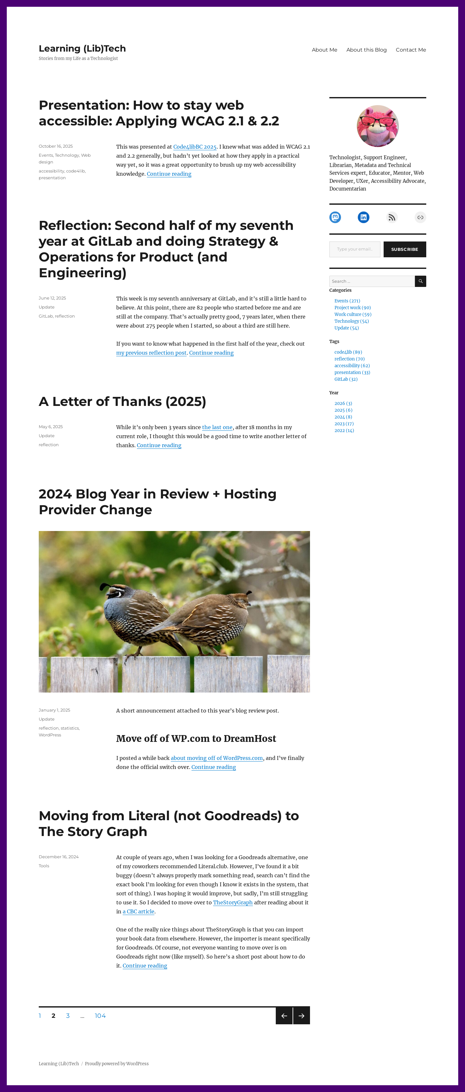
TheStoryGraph (233, 902)
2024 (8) (343, 417)
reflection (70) (350, 359)
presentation (52, 177)
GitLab (46, 316)
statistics (70, 728)
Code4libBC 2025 (195, 146)
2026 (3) (343, 403)
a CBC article (138, 911)
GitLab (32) (346, 379)
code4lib (75, 170)
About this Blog (366, 50)
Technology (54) (352, 321)
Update (47, 307)
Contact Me (411, 50)
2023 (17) (344, 424)
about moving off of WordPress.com (217, 758)
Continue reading (169, 174)
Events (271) (347, 301)
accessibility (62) (352, 366)
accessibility (51, 170)
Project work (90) (353, 307)
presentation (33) (352, 372)
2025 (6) (344, 410)
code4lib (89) (348, 352)
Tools (44, 865)
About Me (324, 50)
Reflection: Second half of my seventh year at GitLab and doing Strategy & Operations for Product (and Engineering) (166, 248)
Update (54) (347, 328)
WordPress (50, 734)
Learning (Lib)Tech (82, 48)
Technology (67, 155)
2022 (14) (344, 430)
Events (46, 155)
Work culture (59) (353, 314)
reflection (65, 316)
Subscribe (404, 249)
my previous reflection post (151, 352)
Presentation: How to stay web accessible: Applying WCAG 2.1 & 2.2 (159, 113)
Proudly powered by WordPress (117, 1064)
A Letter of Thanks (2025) (122, 401)
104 (102, 1015)
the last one (217, 427)
